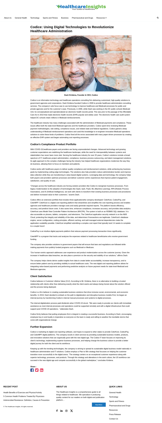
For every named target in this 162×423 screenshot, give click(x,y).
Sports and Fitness (50, 18)
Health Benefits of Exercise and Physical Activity (22, 392)
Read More (98, 405)
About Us (7, 18)
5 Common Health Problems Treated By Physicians (23, 396)
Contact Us (113, 419)
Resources (101, 18)
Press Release (115, 414)
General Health (21, 18)
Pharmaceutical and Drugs (82, 18)
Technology (34, 18)
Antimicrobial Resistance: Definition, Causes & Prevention (26, 400)
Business (65, 18)
